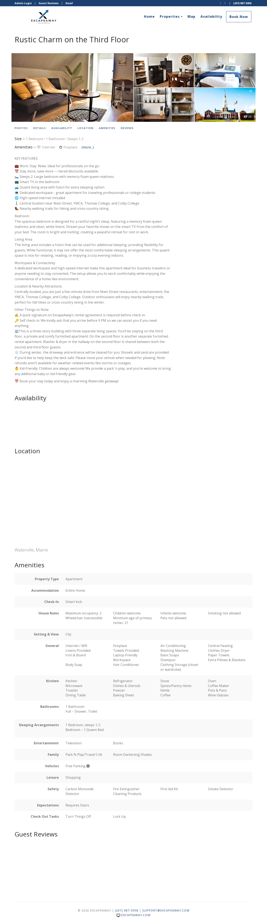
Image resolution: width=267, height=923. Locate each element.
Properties (170, 16)
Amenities (107, 128)
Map (191, 16)
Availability (211, 16)
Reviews (127, 128)
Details (39, 128)
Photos (21, 128)
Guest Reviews (49, 3)
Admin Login (23, 3)
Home (149, 16)
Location (85, 128)
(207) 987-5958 (242, 3)
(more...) (88, 147)
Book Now (238, 16)
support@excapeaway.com (165, 910)
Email (69, 3)
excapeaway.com (133, 915)
